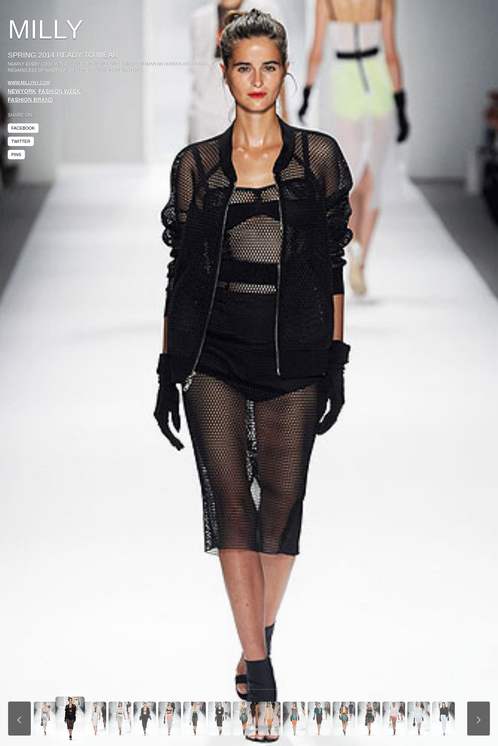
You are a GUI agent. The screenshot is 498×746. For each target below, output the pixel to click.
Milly (45, 29)
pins (16, 154)
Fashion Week (60, 91)
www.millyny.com (29, 82)
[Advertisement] (424, 73)
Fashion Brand (30, 100)
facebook (23, 128)
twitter (20, 141)
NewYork (22, 91)
